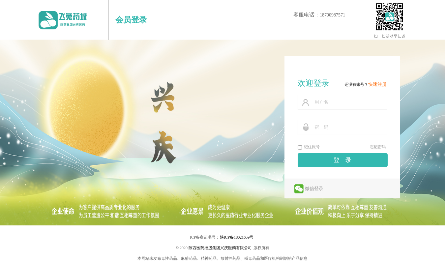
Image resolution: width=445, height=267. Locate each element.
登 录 (342, 160)
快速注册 (377, 84)
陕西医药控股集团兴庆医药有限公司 (220, 248)
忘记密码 (378, 147)
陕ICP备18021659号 (237, 237)
